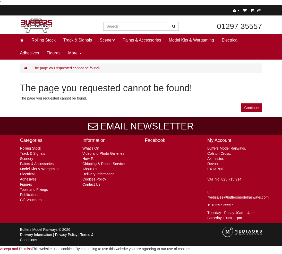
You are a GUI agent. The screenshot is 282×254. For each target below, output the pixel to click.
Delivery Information (98, 174)
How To (88, 159)
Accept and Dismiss (16, 249)
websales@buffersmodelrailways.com (238, 197)
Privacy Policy (66, 235)
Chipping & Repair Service (103, 164)
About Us (89, 169)
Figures (53, 53)
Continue (251, 108)
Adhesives (29, 53)
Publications (30, 195)
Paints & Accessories (142, 40)
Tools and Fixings (34, 189)
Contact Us (91, 184)
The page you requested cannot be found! (66, 68)
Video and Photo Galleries (103, 153)
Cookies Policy (94, 179)
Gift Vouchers (31, 200)
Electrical (230, 40)
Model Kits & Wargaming (191, 40)
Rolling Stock (44, 40)
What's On (90, 148)
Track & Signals (77, 40)
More (74, 53)
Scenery (107, 40)
